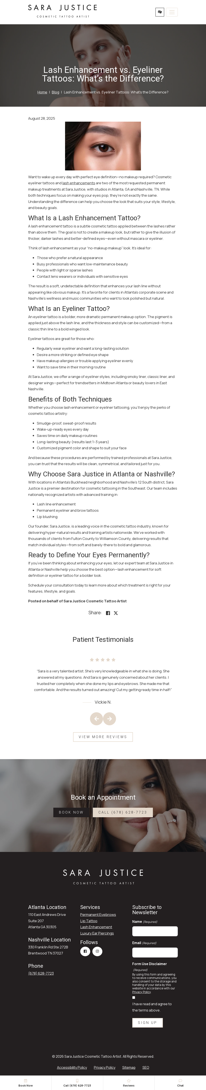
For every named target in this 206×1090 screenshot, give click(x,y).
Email (144, 942)
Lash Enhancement (96, 926)
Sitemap (129, 1067)
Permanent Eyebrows (98, 914)
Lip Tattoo (88, 920)
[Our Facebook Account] (85, 951)
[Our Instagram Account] (97, 951)
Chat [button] (180, 1083)
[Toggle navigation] (172, 12)
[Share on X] (116, 613)
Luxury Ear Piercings (97, 933)
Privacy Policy (141, 992)
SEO (145, 1067)
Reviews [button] (129, 1083)
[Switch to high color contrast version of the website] (159, 12)
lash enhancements (78, 182)
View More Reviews (103, 737)
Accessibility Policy (72, 1067)
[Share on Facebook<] (108, 613)
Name (144, 921)
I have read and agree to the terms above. (152, 1007)
